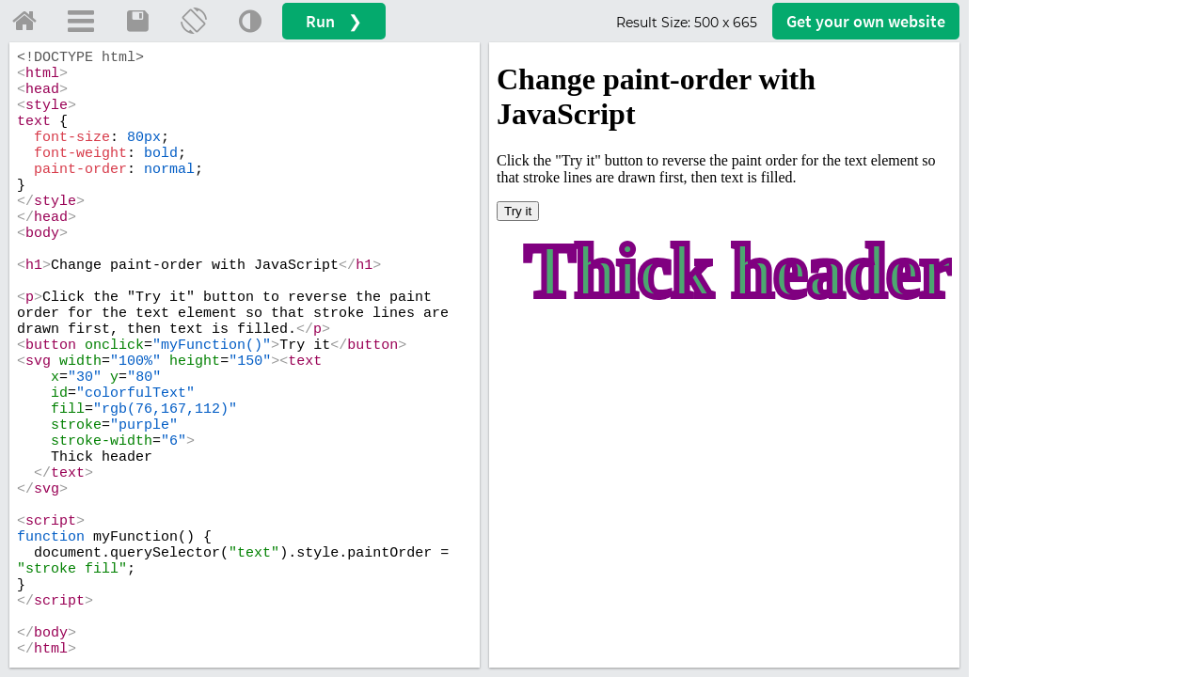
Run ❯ (334, 21)
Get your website (865, 21)
